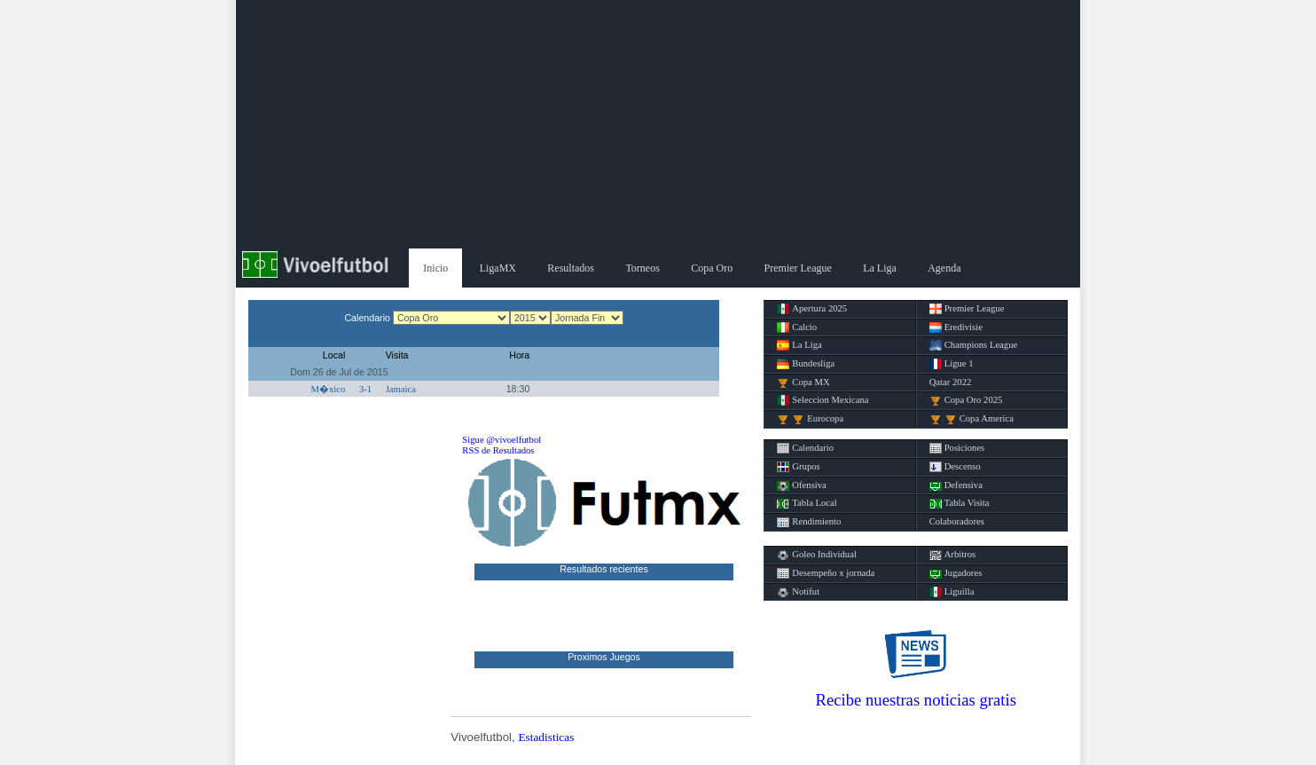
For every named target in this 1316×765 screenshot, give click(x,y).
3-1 (365, 389)
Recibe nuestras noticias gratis (916, 699)
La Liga (880, 268)
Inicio (435, 268)
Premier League (798, 268)
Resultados (570, 268)
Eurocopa (810, 419)
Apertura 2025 (812, 309)
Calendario (805, 448)
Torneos (642, 268)
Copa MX (803, 382)
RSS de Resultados (498, 450)
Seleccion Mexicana (822, 400)
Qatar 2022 (950, 382)
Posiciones (957, 448)
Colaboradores (956, 521)
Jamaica (401, 389)
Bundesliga (805, 364)
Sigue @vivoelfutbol (501, 440)
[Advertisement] (658, 124)
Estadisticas (546, 737)
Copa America (971, 419)
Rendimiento (809, 522)
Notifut (798, 592)
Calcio (797, 327)
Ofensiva (801, 485)
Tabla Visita (959, 503)
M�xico (328, 389)
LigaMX (498, 268)
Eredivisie (956, 327)
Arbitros (952, 554)
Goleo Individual (817, 554)
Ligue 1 (951, 364)
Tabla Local (806, 503)
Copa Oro (711, 268)
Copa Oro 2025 (966, 400)
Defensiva (956, 485)
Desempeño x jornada (825, 573)
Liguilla (952, 592)
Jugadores (956, 573)
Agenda (944, 268)
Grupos (798, 466)
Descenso (955, 466)
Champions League (973, 345)
